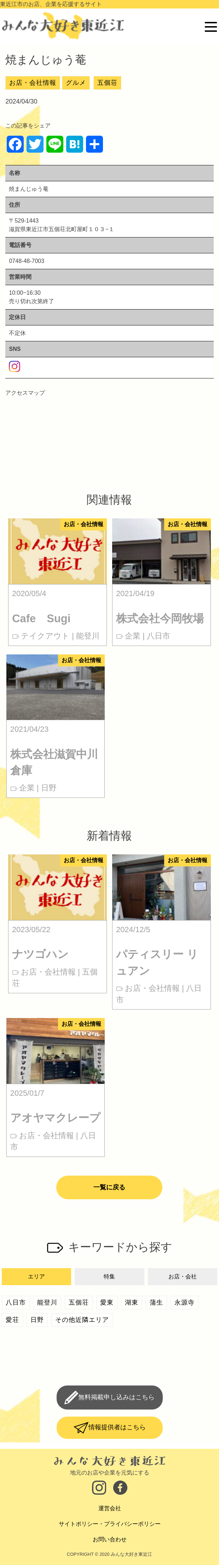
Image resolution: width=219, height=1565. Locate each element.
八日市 (16, 1302)
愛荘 (12, 1319)
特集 (109, 1276)
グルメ (76, 82)
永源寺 (184, 1302)
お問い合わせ (110, 1539)
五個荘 (107, 82)
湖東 (131, 1302)
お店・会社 (182, 1276)
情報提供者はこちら (117, 1427)
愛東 (107, 1302)
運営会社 (109, 1508)
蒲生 (156, 1302)
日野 (37, 1319)
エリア (36, 1276)
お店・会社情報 (32, 82)
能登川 (47, 1302)
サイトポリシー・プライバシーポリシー (110, 1524)
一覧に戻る (109, 1187)
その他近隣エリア (82, 1319)
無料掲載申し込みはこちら (116, 1397)
